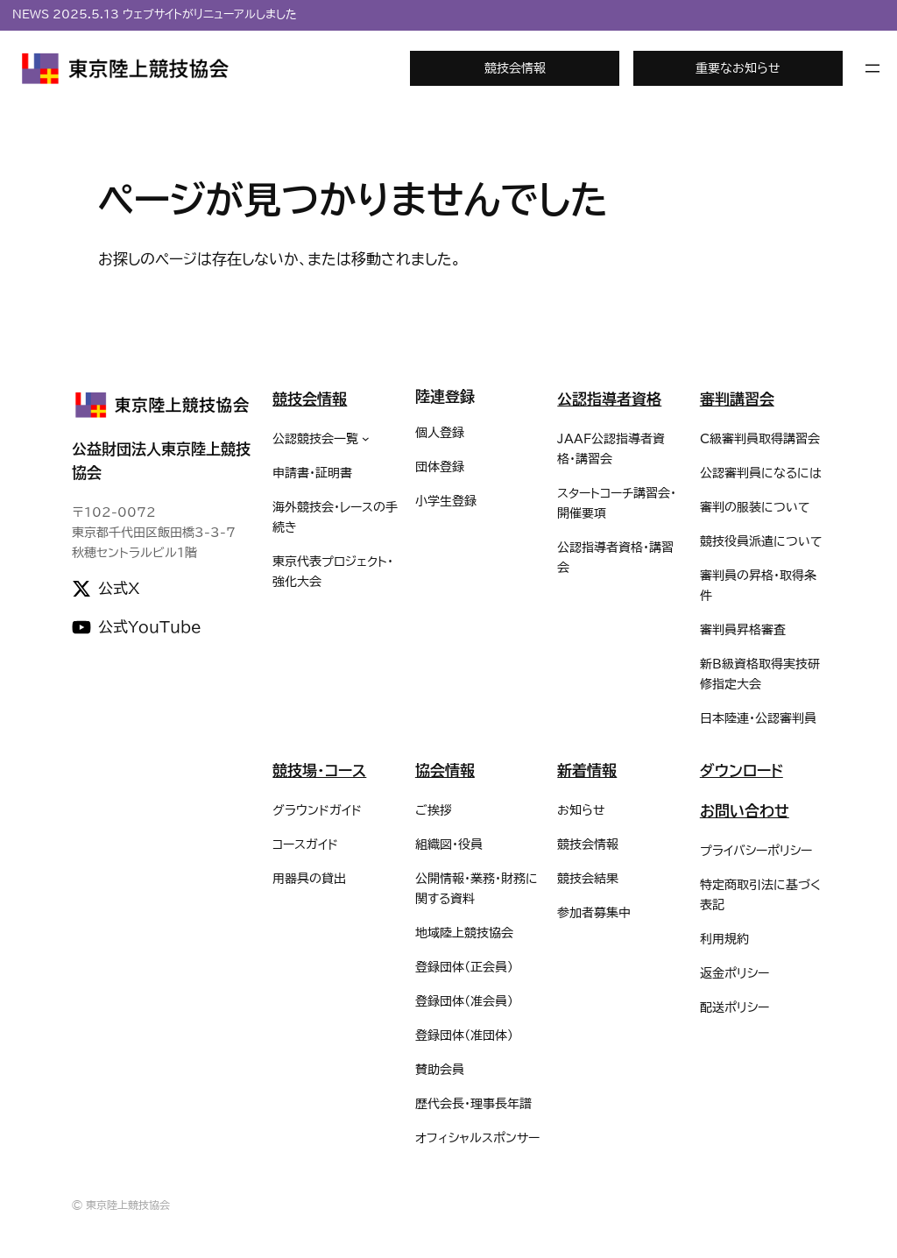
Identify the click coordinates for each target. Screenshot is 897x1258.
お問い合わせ (744, 810)
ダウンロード (741, 770)
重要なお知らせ (738, 67)
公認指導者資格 (609, 399)
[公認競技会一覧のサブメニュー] (366, 438)
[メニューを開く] (872, 68)
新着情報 (587, 770)
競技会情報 (515, 67)
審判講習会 (737, 399)
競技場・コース (319, 770)
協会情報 (445, 770)
